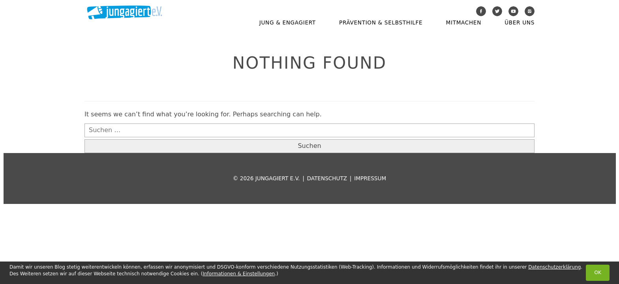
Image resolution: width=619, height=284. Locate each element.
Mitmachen (463, 22)
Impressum (370, 178)
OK (597, 272)
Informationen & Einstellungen (239, 274)
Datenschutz (327, 178)
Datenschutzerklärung (554, 267)
